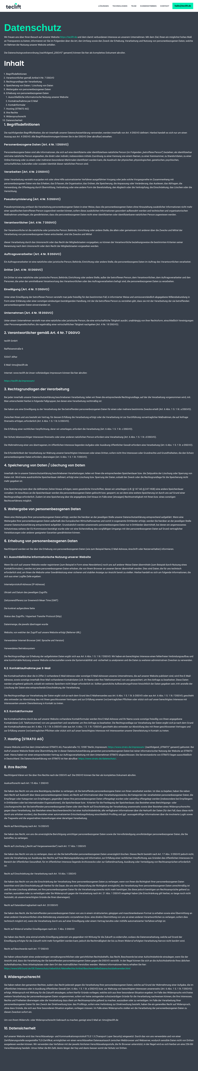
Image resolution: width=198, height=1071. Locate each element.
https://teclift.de (68, 37)
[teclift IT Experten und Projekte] (13, 5)
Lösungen (102, 6)
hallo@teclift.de (183, 6)
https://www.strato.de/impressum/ (126, 757)
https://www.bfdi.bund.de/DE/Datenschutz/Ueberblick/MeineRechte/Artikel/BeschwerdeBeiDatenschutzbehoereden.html (67, 982)
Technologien (119, 6)
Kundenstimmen (148, 6)
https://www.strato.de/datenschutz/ (97, 769)
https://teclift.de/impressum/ (19, 385)
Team (133, 6)
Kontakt (164, 6)
